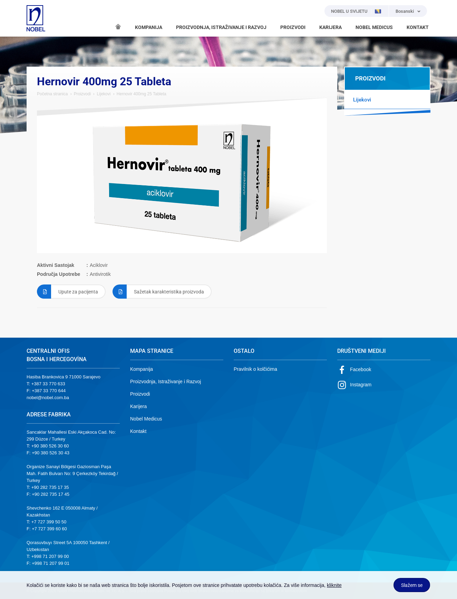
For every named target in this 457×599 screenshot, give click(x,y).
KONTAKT (418, 27)
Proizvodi (82, 93)
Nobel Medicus (146, 419)
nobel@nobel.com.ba (48, 397)
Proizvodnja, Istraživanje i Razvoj (165, 381)
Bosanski (405, 11)
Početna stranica (52, 93)
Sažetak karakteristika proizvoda (158, 291)
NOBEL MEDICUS (374, 27)
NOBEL (36, 18)
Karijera (138, 406)
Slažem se (411, 585)
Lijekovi (103, 93)
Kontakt (138, 431)
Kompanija (141, 369)
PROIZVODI (292, 27)
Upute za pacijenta (67, 291)
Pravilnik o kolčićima (255, 369)
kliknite (334, 585)
